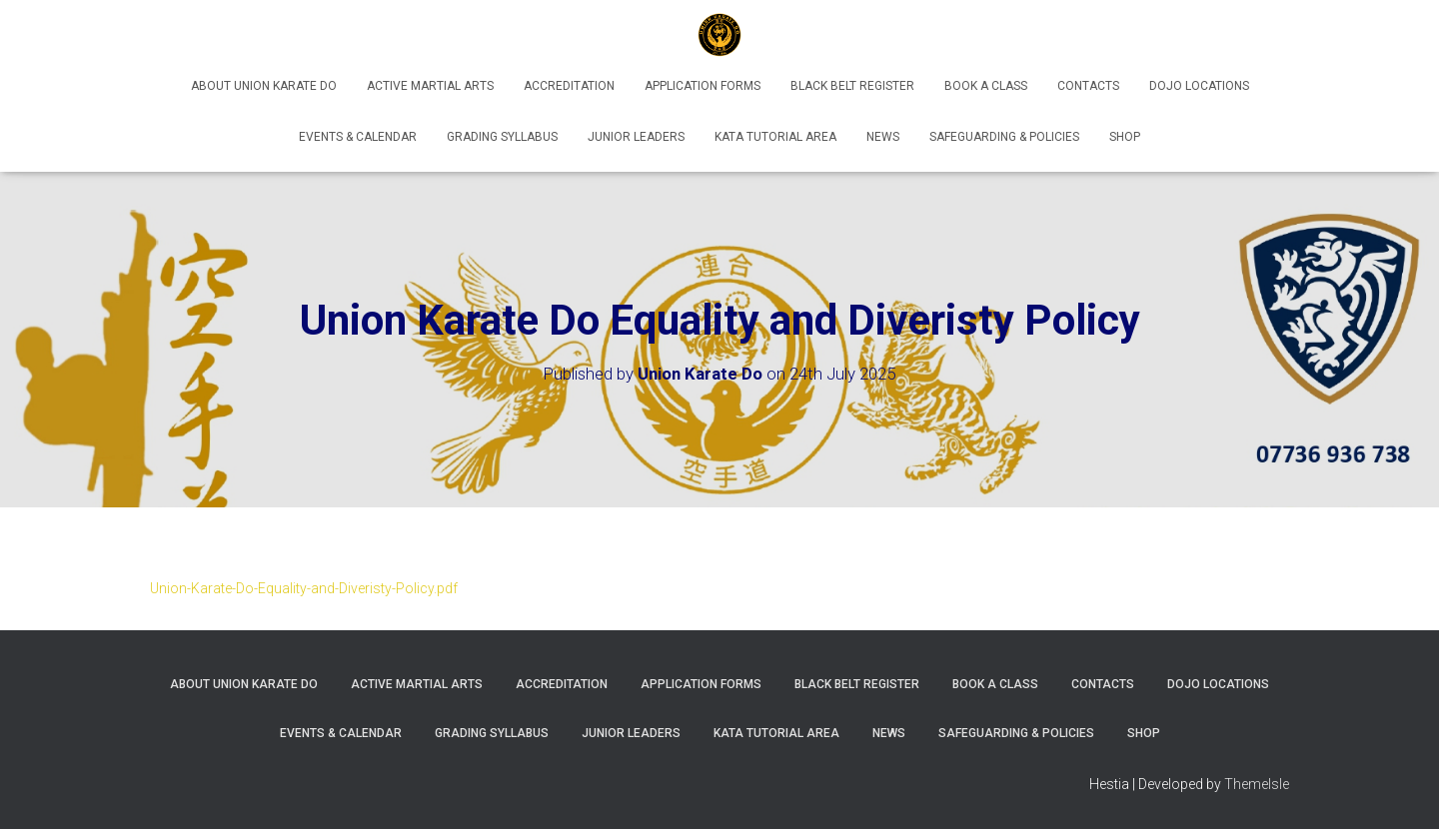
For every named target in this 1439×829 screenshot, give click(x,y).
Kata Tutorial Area (775, 137)
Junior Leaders (636, 137)
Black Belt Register (852, 86)
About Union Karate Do (264, 86)
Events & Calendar (358, 137)
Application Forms (702, 86)
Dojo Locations (1199, 86)
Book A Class (985, 86)
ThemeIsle (1256, 784)
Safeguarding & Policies (1004, 137)
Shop (1124, 137)
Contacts (1088, 86)
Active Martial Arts (430, 86)
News (882, 137)
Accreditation (569, 86)
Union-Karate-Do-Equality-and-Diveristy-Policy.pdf (304, 588)
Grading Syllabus (502, 137)
